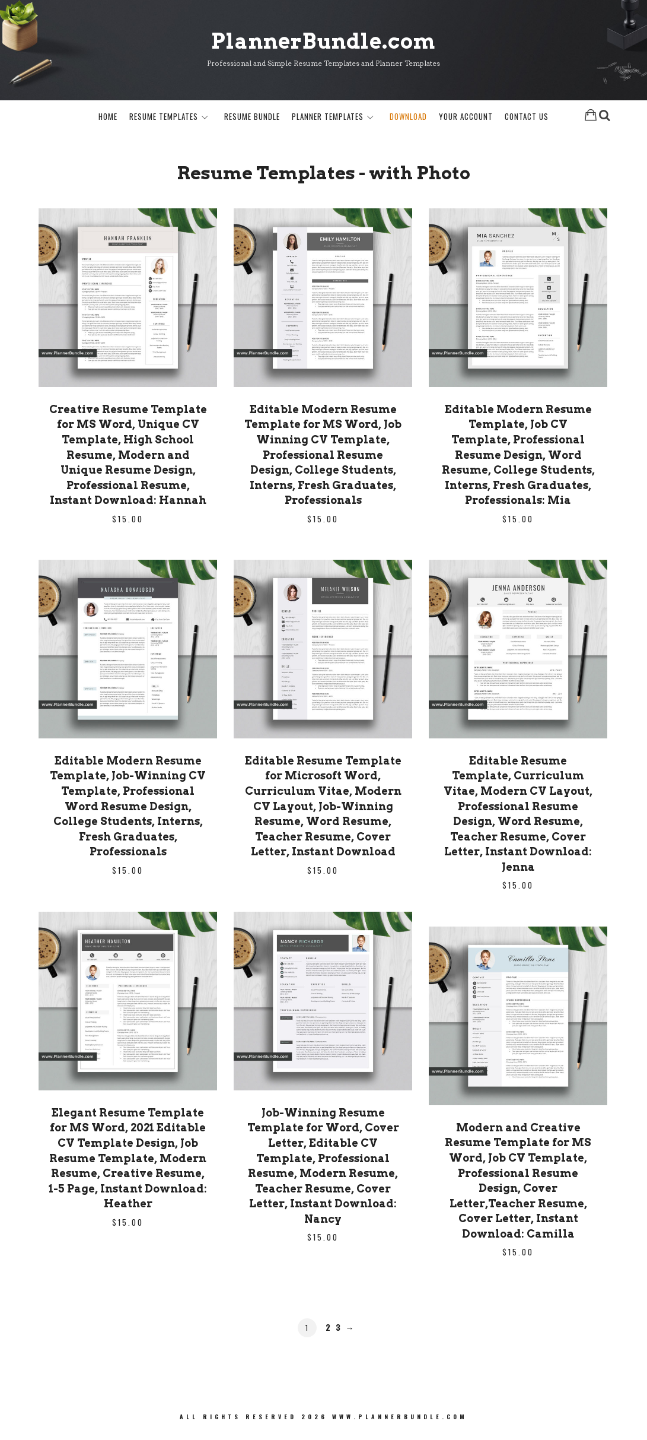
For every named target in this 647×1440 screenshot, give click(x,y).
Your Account (466, 118)
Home (107, 118)
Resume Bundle (252, 118)
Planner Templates (328, 118)
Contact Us (527, 118)
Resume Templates (163, 118)
